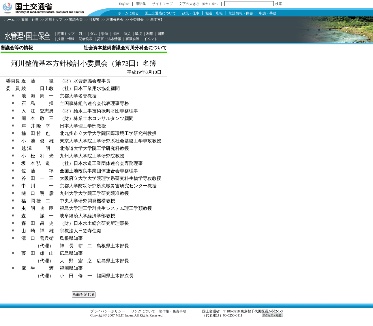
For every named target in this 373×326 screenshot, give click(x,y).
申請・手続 (267, 13)
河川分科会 (114, 20)
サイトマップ (162, 4)
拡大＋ (206, 3)
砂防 (104, 34)
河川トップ (53, 20)
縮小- (215, 3)
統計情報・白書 (241, 13)
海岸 (116, 34)
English (124, 4)
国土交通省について (160, 13)
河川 (82, 34)
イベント (151, 39)
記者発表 (86, 39)
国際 (161, 34)
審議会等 (76, 20)
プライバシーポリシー (107, 311)
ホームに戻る (128, 13)
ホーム (9, 20)
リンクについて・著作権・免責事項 (158, 311)
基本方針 (157, 20)
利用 (149, 34)
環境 (138, 34)
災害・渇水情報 (109, 39)
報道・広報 (214, 13)
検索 (278, 4)
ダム (93, 34)
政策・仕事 (190, 13)
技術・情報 (65, 39)
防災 (127, 34)
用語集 (141, 4)
